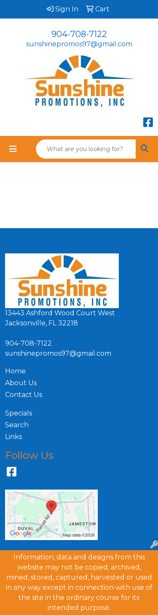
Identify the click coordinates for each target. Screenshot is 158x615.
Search (17, 425)
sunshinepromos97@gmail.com (79, 44)
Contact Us (23, 395)
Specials (18, 413)
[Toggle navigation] (13, 149)
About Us (21, 383)
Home (15, 371)
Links (13, 437)
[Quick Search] (86, 149)
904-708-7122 (79, 34)
